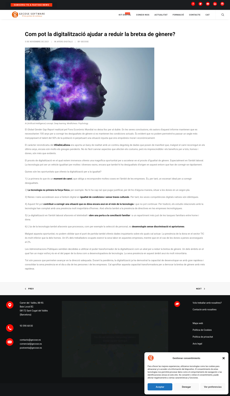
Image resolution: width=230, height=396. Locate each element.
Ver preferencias (213, 386)
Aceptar (160, 386)
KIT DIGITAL (125, 16)
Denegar (186, 386)
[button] (223, 358)
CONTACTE (194, 16)
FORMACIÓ (178, 16)
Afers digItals (65, 45)
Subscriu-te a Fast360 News (31, 5)
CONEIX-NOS (143, 16)
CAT (208, 16)
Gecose (85, 45)
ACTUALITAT (161, 16)
